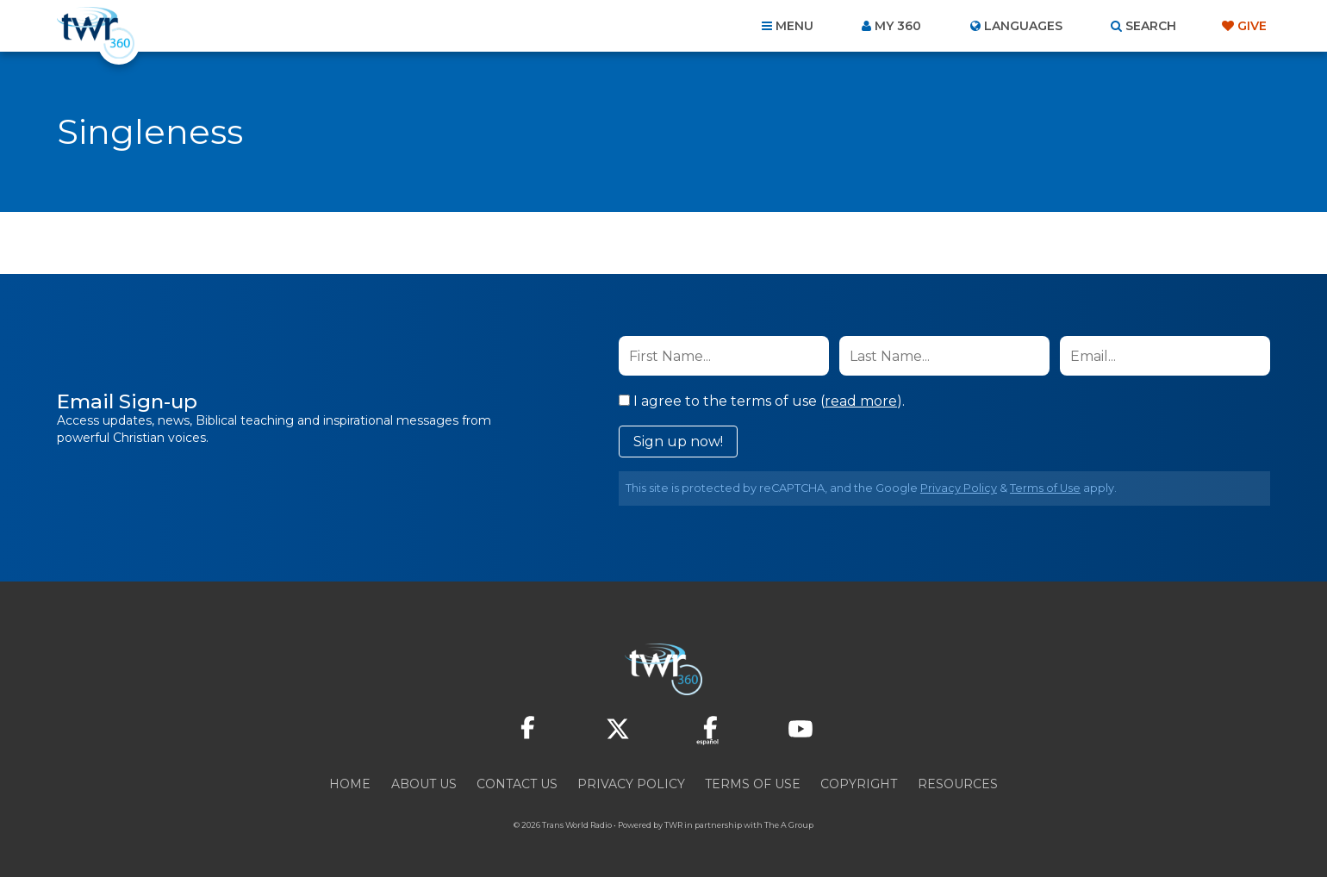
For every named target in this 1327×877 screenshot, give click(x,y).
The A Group (788, 825)
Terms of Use (1045, 488)
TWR (673, 825)
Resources (958, 784)
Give (1252, 26)
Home (350, 784)
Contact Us (517, 784)
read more (861, 401)
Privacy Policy (958, 488)
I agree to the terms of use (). (762, 401)
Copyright (858, 784)
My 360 (898, 26)
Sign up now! (678, 441)
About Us (424, 784)
